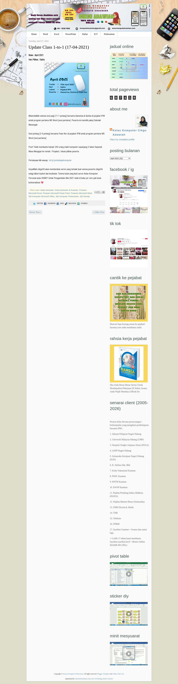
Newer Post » (35, 212)
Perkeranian (109, 34)
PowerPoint (70, 34)
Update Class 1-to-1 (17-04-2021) (59, 47)
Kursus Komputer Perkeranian (73, 674)
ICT (96, 34)
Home (34, 34)
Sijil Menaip (85, 196)
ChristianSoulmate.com (83, 679)
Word (45, 34)
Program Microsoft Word (81, 193)
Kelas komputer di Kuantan (66, 190)
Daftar (85, 34)
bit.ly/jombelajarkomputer (60, 160)
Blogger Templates (103, 674)
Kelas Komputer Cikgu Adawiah (130, 132)
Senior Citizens (107, 679)
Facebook (49, 203)
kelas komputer (47, 190)
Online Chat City (118, 674)
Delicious (70, 203)
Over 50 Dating (96, 679)
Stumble (82, 203)
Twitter (38, 203)
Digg (60, 203)
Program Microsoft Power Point (56, 193)
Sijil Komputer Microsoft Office (42, 196)
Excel (56, 34)
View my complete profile (122, 139)
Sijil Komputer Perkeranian (67, 196)
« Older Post (98, 212)
